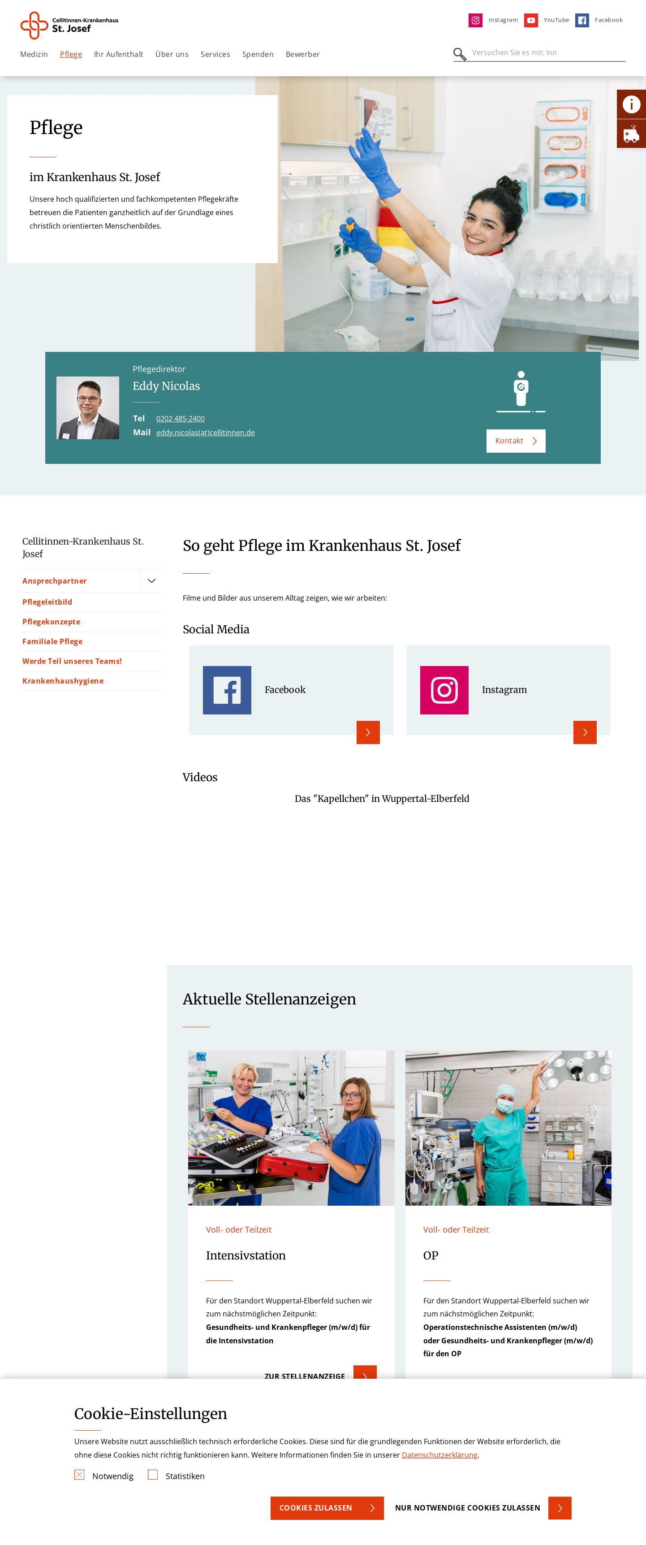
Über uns (172, 54)
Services (215, 54)
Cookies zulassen (316, 1508)
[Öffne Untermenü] (151, 581)
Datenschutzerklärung (440, 1455)
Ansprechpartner (54, 580)
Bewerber (303, 54)
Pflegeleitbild (47, 602)
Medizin (34, 54)
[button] (291, 1228)
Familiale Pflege (52, 641)
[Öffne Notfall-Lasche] (631, 133)
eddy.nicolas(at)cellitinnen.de (205, 432)
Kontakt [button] (509, 441)
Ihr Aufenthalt (119, 54)
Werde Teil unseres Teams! (72, 661)
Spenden (258, 54)
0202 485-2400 (180, 419)
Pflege (71, 54)
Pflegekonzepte (51, 622)
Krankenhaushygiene (62, 681)
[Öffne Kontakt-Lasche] (631, 104)
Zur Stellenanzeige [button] (305, 1376)
